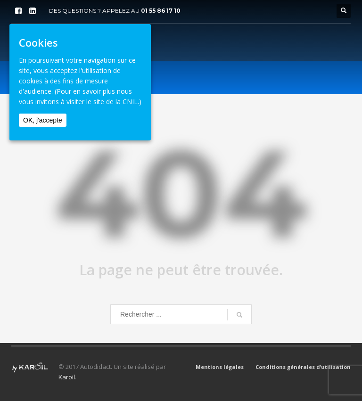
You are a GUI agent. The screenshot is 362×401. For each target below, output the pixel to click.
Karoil (66, 377)
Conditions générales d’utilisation (303, 366)
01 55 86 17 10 (161, 10)
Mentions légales (220, 366)
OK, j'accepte (42, 120)
